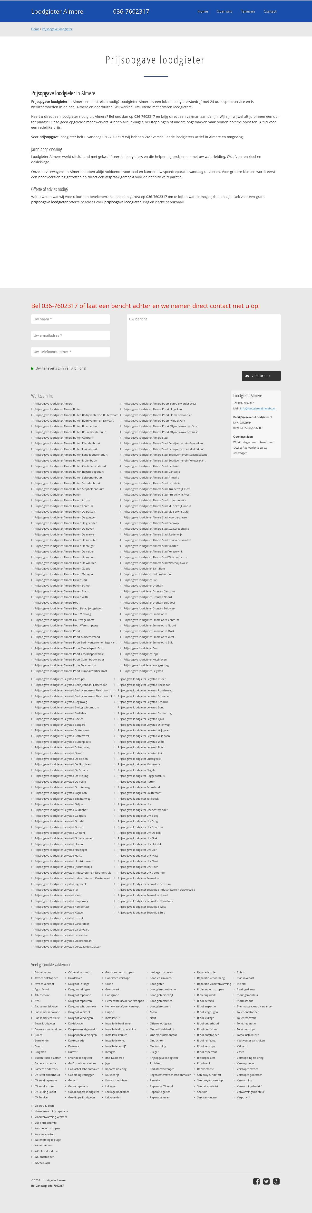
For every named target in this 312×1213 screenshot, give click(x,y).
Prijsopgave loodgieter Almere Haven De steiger (64, 546)
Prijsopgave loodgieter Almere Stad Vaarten (151, 546)
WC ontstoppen (44, 1157)
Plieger (154, 1052)
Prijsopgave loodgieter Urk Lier (137, 849)
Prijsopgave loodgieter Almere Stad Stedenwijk (153, 534)
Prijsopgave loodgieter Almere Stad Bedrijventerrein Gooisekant (164, 443)
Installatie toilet (115, 1040)
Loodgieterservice (161, 1001)
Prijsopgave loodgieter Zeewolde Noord (143, 895)
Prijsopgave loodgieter (57, 29)
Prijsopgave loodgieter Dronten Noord (148, 597)
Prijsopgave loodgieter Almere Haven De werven (65, 557)
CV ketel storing (44, 1086)
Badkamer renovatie (47, 1012)
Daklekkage (75, 1023)
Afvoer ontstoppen (46, 978)
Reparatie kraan (160, 1097)
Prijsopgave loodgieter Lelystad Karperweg (61, 901)
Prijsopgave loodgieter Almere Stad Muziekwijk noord (157, 506)
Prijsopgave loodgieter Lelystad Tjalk (141, 719)
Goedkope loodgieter (81, 1097)
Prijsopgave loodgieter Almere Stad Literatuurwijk (155, 500)
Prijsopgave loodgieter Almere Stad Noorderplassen (156, 517)
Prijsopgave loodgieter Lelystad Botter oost (62, 730)
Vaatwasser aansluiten (251, 1040)
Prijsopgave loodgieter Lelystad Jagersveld (61, 884)
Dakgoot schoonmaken (83, 1006)
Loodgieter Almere (57, 11)
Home (35, 29)
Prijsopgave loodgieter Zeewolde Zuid (141, 912)
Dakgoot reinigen (79, 989)
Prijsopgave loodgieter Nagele (136, 770)
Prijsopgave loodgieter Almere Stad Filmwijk (151, 477)
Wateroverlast (43, 1145)
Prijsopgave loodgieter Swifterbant (139, 793)
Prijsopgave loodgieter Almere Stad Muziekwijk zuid (156, 511)
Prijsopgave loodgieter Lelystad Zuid (141, 753)
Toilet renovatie (246, 1018)
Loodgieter (157, 984)
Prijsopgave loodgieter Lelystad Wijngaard (144, 730)
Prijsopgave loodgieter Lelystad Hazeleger (61, 849)
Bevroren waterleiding (48, 1029)
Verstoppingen (246, 1063)
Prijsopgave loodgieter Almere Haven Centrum (64, 506)
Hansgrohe (112, 995)
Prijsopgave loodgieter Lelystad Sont (141, 707)
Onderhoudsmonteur (163, 1035)
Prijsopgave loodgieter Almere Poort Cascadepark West (69, 654)
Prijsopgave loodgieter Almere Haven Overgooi (64, 574)
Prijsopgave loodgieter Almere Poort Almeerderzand (67, 637)
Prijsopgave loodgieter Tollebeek (138, 798)
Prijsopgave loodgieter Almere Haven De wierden (65, 563)
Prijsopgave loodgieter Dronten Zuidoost (149, 602)
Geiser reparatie (78, 1086)
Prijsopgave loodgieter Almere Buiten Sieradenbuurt (67, 483)
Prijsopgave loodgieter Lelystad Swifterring (145, 713)
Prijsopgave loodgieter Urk (134, 804)
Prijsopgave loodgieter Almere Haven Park (61, 580)
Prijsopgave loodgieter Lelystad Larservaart (62, 929)
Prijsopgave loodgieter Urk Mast (138, 855)
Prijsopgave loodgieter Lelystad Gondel (59, 821)
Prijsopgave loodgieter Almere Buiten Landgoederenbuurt (71, 454)
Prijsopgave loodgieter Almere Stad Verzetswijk (153, 551)
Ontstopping (158, 1046)
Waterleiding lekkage (48, 1139)
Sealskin (202, 1092)
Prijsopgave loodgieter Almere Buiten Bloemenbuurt (67, 426)
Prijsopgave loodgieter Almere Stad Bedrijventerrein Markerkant (164, 449)
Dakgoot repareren (80, 1001)
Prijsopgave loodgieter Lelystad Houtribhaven (63, 861)
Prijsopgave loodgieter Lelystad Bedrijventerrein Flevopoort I (73, 690)
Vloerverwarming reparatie (51, 1111)
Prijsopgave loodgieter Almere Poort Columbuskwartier (69, 659)
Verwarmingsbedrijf (249, 1086)
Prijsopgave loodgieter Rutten (136, 781)
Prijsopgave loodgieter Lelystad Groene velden (64, 838)
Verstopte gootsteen (250, 1075)
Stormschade (245, 1001)
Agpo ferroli (42, 989)
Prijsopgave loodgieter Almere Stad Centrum (151, 466)
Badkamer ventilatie (47, 1018)
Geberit (73, 1080)
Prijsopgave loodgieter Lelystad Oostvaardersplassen (68, 946)
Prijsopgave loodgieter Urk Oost (138, 861)
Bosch (38, 1046)
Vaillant (241, 1046)
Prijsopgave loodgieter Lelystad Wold (141, 741)
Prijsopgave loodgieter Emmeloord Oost (149, 631)
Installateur (112, 1018)
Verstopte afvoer (247, 1069)
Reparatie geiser (160, 1092)
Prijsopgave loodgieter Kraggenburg (146, 665)
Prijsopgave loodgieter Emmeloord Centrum (151, 620)
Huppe (109, 1012)
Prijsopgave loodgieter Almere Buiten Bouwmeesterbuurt (71, 432)
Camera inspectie (45, 1063)
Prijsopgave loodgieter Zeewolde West (142, 906)
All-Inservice (42, 995)
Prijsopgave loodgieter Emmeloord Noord (150, 625)
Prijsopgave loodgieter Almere (53, 403)
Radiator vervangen (162, 1069)
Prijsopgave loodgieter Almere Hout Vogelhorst (64, 620)
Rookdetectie (205, 1069)
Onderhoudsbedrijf (162, 1029)
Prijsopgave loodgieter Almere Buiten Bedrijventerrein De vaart (74, 420)
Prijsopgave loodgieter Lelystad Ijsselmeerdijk (63, 867)
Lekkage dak (113, 1097)
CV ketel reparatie (46, 1080)
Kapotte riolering (116, 1069)
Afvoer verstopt (44, 984)
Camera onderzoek (46, 1069)
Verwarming (244, 1080)
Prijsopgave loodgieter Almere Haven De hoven (64, 528)
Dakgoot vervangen (80, 1018)
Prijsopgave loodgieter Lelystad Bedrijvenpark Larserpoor (71, 685)
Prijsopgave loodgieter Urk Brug (138, 821)
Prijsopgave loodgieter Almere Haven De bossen (65, 511)
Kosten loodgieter (116, 1080)
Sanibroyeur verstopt (210, 1080)
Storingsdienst (246, 989)
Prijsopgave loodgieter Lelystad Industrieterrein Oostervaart (72, 878)
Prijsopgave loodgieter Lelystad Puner (142, 679)
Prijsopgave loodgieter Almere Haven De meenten (66, 540)
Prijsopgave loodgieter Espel (141, 654)
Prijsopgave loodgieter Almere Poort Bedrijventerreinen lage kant (76, 642)
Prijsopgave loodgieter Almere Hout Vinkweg (63, 614)
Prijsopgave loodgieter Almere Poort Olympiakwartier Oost (161, 426)
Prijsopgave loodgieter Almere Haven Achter (62, 500)
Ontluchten (157, 1040)
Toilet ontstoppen (248, 1012)
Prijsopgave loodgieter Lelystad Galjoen (60, 804)
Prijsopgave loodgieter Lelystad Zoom (141, 747)
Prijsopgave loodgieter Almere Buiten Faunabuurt (66, 449)
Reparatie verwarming (211, 978)
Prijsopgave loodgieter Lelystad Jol (56, 889)
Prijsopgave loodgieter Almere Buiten (58, 409)
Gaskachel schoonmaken (83, 1069)
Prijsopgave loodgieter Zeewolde (138, 878)
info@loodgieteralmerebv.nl (257, 408)
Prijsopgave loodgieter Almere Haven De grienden (66, 523)
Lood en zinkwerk (161, 978)
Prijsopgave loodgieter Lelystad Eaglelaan (61, 793)
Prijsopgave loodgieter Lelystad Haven (59, 844)
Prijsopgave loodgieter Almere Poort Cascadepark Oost (69, 648)
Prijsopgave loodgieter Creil (141, 580)
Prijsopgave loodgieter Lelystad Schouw (143, 702)
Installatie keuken (116, 1035)
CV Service (41, 1097)
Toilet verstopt (246, 1029)
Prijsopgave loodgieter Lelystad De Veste (60, 781)
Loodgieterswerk (160, 1006)
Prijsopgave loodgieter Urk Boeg (138, 815)
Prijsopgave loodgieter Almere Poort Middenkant (154, 420)
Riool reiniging (206, 1040)
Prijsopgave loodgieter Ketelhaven (145, 659)
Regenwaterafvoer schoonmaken (170, 1075)
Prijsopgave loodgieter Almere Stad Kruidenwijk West (157, 494)
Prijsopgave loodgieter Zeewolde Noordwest (146, 901)
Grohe (109, 984)
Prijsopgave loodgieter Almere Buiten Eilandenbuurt (67, 443)
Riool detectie (205, 1001)
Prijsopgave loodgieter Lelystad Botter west (62, 736)
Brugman (40, 1052)
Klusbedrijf (112, 1075)
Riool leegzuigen (207, 1012)
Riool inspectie (206, 1006)
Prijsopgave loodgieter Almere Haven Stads (62, 591)
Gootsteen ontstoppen (119, 972)
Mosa (153, 1012)
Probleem (156, 1063)
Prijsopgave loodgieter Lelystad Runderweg (145, 690)
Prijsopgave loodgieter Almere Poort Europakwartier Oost (71, 671)
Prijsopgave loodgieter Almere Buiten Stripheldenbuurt (69, 489)
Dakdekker (75, 978)
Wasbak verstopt (45, 1134)
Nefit (153, 1018)
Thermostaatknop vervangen (255, 1006)
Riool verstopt (206, 1046)
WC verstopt (42, 1162)
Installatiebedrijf (115, 1046)
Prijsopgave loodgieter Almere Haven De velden (65, 551)
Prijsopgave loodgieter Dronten (143, 585)
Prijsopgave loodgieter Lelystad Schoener (144, 696)
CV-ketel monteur (79, 972)
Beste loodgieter (45, 1023)
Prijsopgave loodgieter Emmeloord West (149, 637)
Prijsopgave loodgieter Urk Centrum (140, 827)
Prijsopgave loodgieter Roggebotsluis (141, 776)
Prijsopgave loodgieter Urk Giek (137, 838)
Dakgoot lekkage (78, 984)
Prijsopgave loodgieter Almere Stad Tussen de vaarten (157, 540)
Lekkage (110, 1086)
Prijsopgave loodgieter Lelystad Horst (58, 855)
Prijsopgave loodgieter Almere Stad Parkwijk (151, 523)
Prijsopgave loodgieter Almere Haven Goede (62, 568)
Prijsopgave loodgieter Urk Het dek (140, 844)
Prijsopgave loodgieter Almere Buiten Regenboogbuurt (69, 471)
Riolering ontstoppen (210, 989)
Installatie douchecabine (120, 1029)
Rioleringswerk (206, 995)
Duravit (73, 1052)
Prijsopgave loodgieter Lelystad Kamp (58, 895)
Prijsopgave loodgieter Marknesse (139, 764)
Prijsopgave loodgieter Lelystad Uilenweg (144, 724)
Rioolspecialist (206, 1057)
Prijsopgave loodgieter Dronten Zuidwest (149, 608)
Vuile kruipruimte (46, 1122)
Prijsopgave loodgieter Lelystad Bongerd (60, 724)
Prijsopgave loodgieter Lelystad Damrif (59, 753)
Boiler (38, 1035)
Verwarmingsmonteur (250, 1092)
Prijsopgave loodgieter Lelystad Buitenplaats (63, 741)
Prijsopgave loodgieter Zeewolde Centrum (144, 884)
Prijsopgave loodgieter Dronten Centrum (149, 591)
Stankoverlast (245, 978)
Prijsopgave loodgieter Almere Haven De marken (65, 534)
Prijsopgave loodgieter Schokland (139, 787)
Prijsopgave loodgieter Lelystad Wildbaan (144, 736)
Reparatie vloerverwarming (214, 984)
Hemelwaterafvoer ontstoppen (124, 1001)
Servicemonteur (207, 1097)
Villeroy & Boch (44, 1105)
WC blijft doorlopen (47, 1151)
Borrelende (42, 1040)
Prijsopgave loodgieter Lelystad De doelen (61, 758)
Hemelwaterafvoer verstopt (122, 1006)
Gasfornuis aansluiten (82, 1063)
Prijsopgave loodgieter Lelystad (143, 671)
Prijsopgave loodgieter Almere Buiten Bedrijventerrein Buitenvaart (76, 415)
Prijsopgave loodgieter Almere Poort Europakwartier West (160, 403)
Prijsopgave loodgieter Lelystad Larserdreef (62, 923)
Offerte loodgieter (161, 1023)
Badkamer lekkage (46, 1006)
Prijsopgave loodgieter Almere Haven (58, 494)
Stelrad (241, 984)
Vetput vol (243, 1097)
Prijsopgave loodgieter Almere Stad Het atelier (152, 483)
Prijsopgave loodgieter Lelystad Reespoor (144, 685)
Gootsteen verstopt (117, 978)
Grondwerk (112, 989)
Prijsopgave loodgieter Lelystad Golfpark (60, 815)
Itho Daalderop (114, 1057)
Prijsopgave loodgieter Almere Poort (57, 631)
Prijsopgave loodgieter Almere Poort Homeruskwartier (158, 415)
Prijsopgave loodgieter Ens (140, 648)
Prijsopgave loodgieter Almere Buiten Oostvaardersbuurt (70, 466)
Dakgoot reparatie (79, 995)
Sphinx (241, 972)
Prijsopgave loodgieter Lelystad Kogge (59, 912)
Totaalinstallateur (248, 1035)
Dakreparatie (76, 1040)
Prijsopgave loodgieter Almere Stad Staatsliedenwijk (156, 528)
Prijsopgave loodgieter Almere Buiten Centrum (64, 437)
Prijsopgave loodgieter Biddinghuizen (147, 574)
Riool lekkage (205, 1018)
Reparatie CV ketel (161, 1086)
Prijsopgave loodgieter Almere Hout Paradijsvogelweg (68, 608)
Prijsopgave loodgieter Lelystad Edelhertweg (62, 798)
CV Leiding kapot (45, 1092)
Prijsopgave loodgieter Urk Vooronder (142, 872)
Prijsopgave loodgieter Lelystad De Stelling (61, 776)
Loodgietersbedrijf (161, 995)
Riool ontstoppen (208, 1035)
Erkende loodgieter (80, 1057)
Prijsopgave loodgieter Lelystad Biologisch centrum (67, 707)
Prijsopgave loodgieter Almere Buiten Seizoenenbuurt (68, 477)
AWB (37, 1001)
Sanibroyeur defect (209, 1075)
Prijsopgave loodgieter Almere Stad (146, 437)
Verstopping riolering (250, 1057)
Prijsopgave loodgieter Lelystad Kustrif (59, 918)
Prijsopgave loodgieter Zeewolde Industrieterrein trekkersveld (156, 889)
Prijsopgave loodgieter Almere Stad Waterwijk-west (156, 563)
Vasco (240, 1052)
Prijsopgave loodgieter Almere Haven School (62, 585)
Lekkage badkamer (117, 1092)
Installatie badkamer (118, 1023)
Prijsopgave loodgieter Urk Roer (138, 867)
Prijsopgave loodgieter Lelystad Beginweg (61, 702)
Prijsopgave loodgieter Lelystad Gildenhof (61, 810)
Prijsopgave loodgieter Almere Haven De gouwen (65, 517)
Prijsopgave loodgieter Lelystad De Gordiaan (63, 764)
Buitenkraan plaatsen (48, 1057)
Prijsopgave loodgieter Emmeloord (145, 614)
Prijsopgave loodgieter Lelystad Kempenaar (62, 906)
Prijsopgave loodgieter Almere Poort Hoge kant (153, 409)
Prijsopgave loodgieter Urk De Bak (139, 832)
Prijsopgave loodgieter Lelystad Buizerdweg (62, 747)
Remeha (155, 1080)
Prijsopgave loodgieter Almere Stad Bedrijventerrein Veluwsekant (164, 460)
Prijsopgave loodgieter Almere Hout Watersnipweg (66, 625)
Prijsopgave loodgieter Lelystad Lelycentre (61, 935)
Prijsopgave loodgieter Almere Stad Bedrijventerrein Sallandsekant (165, 454)
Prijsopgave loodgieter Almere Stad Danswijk (152, 471)
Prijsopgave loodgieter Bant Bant (144, 568)
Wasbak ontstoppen (47, 1128)
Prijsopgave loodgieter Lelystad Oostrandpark (63, 940)
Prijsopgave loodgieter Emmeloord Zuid (149, 642)
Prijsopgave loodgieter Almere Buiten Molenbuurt (66, 460)
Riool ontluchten (207, 1029)
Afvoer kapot (43, 972)
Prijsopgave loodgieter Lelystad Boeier (59, 719)
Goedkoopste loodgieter (83, 1092)
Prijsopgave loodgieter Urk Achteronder (142, 810)
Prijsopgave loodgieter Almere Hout (57, 602)
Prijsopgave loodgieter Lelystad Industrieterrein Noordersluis (73, 872)
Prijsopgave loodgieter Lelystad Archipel (60, 679)
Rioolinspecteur (207, 1052)
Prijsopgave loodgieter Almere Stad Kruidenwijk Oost (157, 489)
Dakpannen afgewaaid (82, 1029)
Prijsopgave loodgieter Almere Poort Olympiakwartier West (161, 432)
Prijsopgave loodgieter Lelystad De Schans (61, 770)
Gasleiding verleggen (81, 1075)
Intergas (110, 1052)
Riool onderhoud (208, 1023)
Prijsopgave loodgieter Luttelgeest (139, 758)
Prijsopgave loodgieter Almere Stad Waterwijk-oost (155, 557)
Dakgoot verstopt (79, 1012)
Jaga (107, 1063)
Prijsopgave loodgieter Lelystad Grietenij (60, 832)
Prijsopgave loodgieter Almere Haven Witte (61, 597)
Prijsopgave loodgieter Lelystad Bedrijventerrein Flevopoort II (73, 696)
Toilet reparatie (246, 1023)
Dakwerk (73, 1046)
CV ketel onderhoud (47, 1075)
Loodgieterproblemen (163, 989)
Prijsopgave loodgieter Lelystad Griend (59, 827)
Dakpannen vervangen (82, 1035)
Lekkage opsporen (161, 972)
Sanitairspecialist (207, 1086)
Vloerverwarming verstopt (51, 1117)
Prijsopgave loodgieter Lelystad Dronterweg (62, 787)
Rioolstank (204, 1063)
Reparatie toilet (206, 972)
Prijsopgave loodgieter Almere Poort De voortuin (65, 665)
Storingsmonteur (247, 995)
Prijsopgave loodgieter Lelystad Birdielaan (61, 713)
